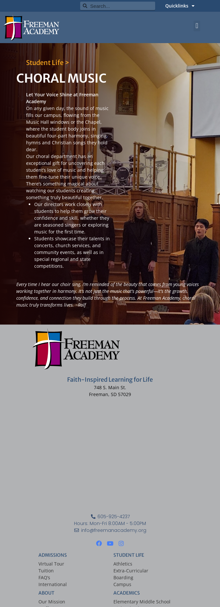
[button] (197, 26)
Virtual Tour (51, 564)
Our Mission (51, 602)
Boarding (123, 577)
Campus (122, 584)
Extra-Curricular (130, 570)
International (52, 584)
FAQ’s (44, 577)
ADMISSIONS (52, 555)
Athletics (122, 564)
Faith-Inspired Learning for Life (110, 379)
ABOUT (46, 593)
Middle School (154, 602)
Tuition (46, 570)
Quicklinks (180, 5)
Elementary (125, 602)
